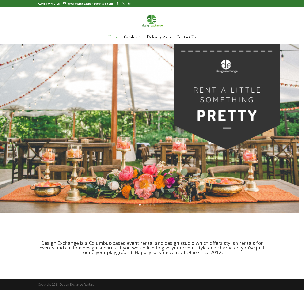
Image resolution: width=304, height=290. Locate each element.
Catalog (130, 37)
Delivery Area (159, 37)
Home (113, 37)
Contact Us (186, 37)
